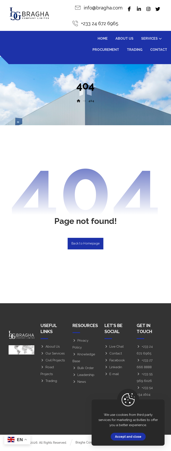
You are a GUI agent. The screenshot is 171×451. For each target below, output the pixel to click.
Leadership (83, 376)
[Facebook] (129, 9)
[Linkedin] (139, 9)
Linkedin (113, 368)
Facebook (114, 361)
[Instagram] (148, 9)
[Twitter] (157, 9)
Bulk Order (83, 369)
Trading (49, 382)
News (79, 383)
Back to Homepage (85, 244)
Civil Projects (53, 361)
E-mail (111, 375)
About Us (50, 347)
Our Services (53, 354)
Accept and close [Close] (128, 436)
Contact (113, 354)
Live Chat (114, 347)
